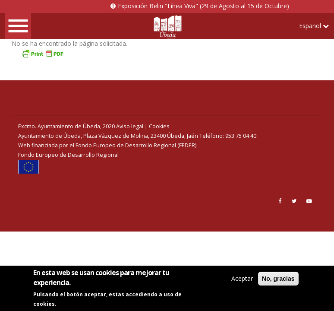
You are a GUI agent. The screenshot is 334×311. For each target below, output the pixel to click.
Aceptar (242, 279)
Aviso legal (129, 126)
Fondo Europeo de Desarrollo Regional (68, 155)
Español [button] (314, 26)
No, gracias (278, 279)
